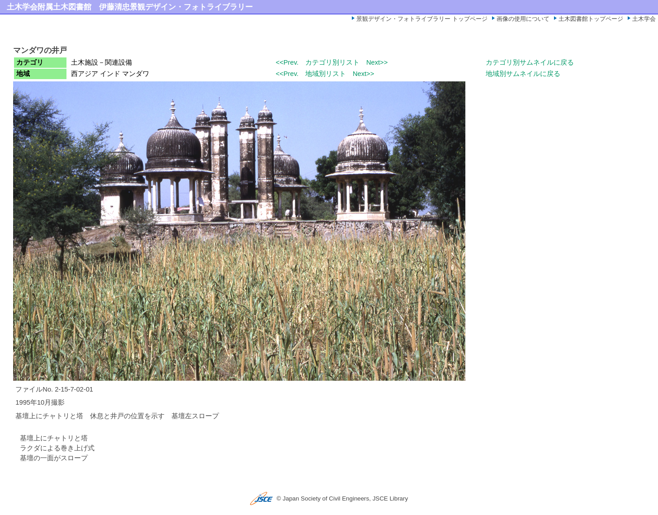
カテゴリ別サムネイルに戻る (530, 62)
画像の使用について (523, 18)
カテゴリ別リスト (332, 62)
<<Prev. (287, 62)
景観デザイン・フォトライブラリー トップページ (422, 18)
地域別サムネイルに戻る (523, 73)
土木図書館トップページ (591, 18)
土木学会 (644, 18)
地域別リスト (325, 73)
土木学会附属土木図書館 (49, 6)
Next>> (377, 62)
